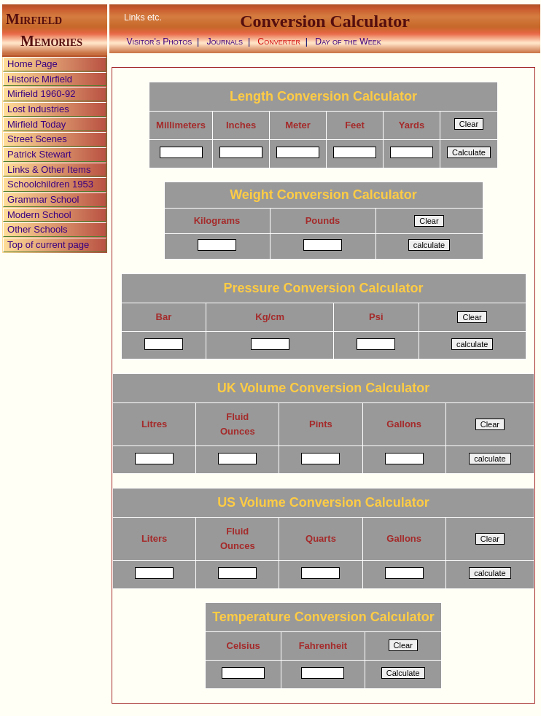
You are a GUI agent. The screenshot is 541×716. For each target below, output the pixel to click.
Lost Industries (38, 109)
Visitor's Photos (159, 41)
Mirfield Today (36, 124)
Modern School (39, 214)
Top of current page (48, 244)
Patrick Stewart (39, 154)
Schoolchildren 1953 (50, 184)
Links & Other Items (48, 169)
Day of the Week (348, 41)
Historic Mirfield (39, 79)
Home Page (32, 63)
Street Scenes (37, 138)
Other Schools (37, 229)
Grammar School (43, 199)
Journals (224, 41)
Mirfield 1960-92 (41, 93)
